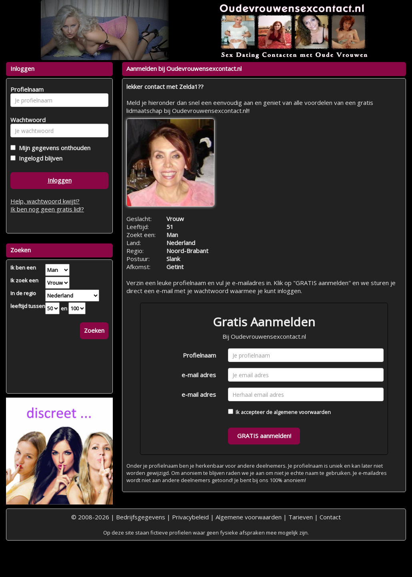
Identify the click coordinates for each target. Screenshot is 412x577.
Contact (330, 517)
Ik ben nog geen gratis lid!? (47, 209)
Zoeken (94, 330)
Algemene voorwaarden (249, 517)
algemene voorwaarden (302, 412)
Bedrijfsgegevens (140, 517)
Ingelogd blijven (39, 158)
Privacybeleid (190, 517)
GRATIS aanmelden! (264, 436)
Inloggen (60, 180)
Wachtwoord (25, 120)
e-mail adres (199, 375)
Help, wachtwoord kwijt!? (45, 201)
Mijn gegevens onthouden (53, 148)
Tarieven (300, 517)
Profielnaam (199, 355)
